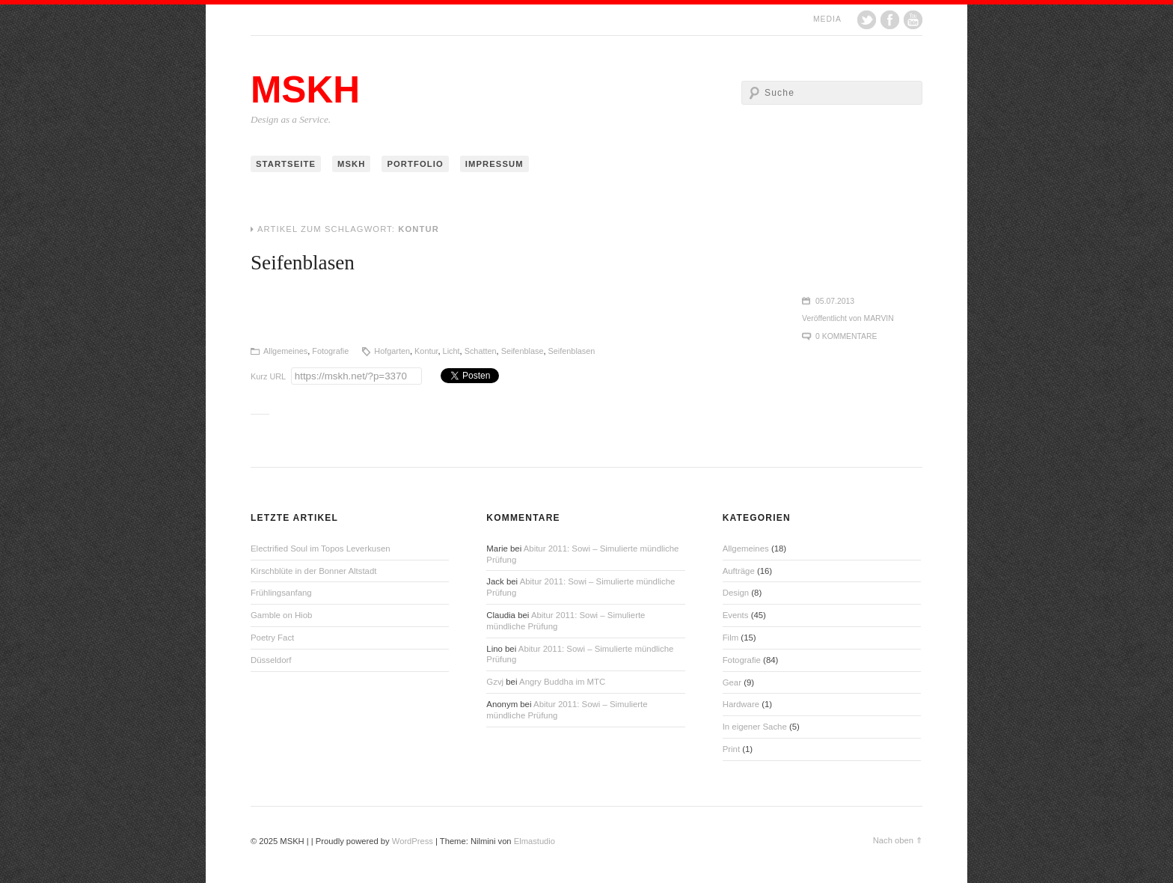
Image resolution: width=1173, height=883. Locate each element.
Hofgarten (392, 350)
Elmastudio (534, 841)
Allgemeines (285, 350)
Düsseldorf (271, 660)
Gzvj (494, 681)
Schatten (481, 350)
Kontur (426, 350)
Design (736, 592)
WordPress (412, 841)
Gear (732, 682)
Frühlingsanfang (281, 592)
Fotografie (330, 350)
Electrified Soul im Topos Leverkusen (321, 548)
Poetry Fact (272, 637)
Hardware (741, 704)
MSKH (305, 90)
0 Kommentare (846, 336)
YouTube (913, 19)
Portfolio (415, 163)
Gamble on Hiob (281, 615)
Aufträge (739, 570)
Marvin (879, 318)
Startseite (286, 163)
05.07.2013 (834, 301)
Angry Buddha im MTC (562, 681)
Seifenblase (522, 350)
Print (731, 749)
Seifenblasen (303, 262)
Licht (451, 350)
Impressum (494, 163)
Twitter (866, 19)
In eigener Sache (755, 726)
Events (736, 615)
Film (731, 637)
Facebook (889, 19)
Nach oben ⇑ (897, 840)
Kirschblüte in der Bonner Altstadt (313, 570)
